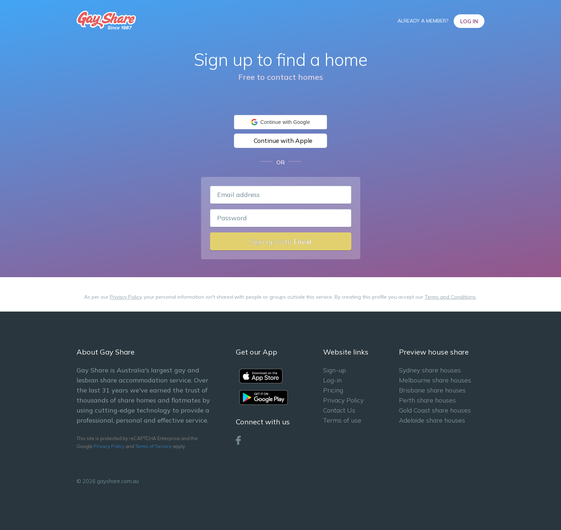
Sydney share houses (430, 370)
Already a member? (423, 21)
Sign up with (281, 241)
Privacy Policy (125, 297)
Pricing (333, 390)
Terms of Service (153, 446)
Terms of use (342, 420)
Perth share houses (427, 400)
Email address (238, 195)
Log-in (332, 380)
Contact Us (339, 410)
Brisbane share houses (432, 390)
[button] (280, 122)
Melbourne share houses (435, 380)
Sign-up (334, 370)
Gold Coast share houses (435, 410)
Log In (469, 21)
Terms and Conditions (450, 297)
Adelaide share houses (432, 420)
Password (232, 218)
